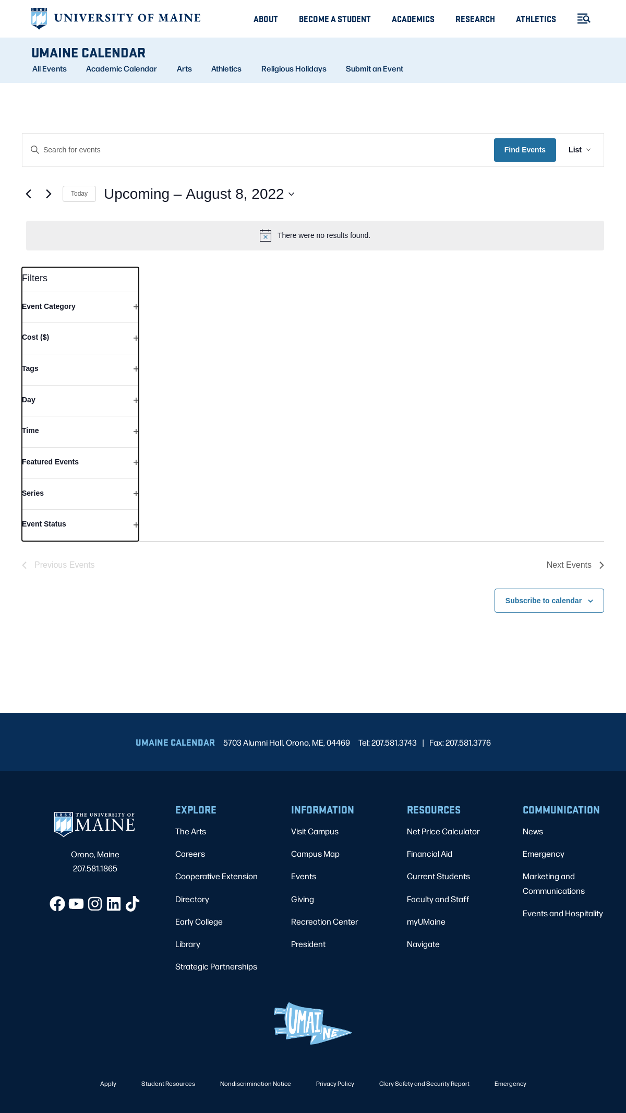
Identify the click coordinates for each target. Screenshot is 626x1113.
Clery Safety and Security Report (424, 1083)
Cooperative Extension (216, 875)
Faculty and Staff (438, 898)
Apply (108, 1083)
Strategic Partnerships (216, 966)
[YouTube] (76, 904)
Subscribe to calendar (543, 600)
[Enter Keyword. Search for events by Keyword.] (258, 150)
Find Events (525, 150)
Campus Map (315, 853)
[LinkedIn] (114, 904)
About (266, 18)
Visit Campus (315, 830)
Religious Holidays (294, 68)
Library (187, 943)
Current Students (438, 875)
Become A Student (335, 18)
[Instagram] (95, 904)
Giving (302, 898)
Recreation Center (324, 921)
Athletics (536, 18)
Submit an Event (374, 68)
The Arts (190, 830)
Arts (184, 68)
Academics (413, 18)
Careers (190, 853)
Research (475, 18)
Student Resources (168, 1083)
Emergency (543, 853)
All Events (49, 68)
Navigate (423, 943)
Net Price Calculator (443, 830)
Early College (199, 921)
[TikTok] (132, 904)
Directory (192, 898)
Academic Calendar (121, 68)
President (308, 943)
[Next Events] (48, 194)
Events (303, 875)
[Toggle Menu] (579, 18)
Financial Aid (429, 853)
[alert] (315, 235)
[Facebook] (57, 904)
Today (79, 193)
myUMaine (426, 921)
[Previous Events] (28, 194)
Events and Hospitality (563, 912)
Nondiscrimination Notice (255, 1083)
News (533, 830)
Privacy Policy (335, 1083)
